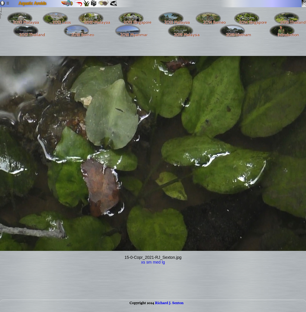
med (157, 262)
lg (163, 262)
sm (149, 262)
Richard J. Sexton (169, 307)
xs (143, 262)
